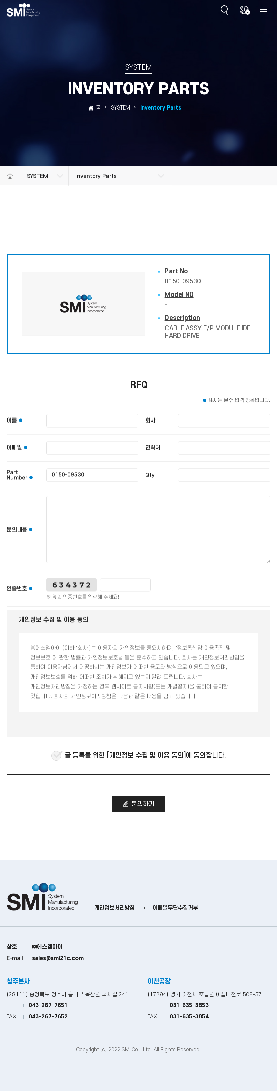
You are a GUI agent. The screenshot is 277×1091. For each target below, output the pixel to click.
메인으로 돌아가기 (10, 186)
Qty (150, 481)
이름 (12, 426)
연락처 (152, 454)
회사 (150, 427)
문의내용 (17, 535)
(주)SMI (23, 10)
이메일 (14, 454)
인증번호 (17, 594)
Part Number (17, 481)
